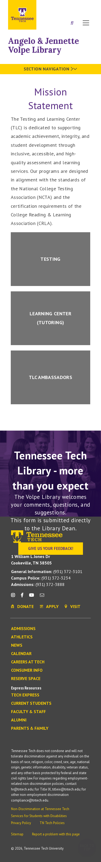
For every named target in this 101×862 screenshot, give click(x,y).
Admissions (23, 628)
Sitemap (17, 834)
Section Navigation (50, 68)
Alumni (18, 720)
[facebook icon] (22, 597)
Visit (86, 6)
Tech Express (25, 695)
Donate (72, 6)
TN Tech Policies (52, 823)
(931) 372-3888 (38, 584)
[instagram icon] (14, 597)
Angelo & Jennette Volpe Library (43, 45)
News (16, 645)
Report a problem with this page (56, 834)
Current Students (31, 703)
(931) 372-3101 (46, 571)
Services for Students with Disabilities (39, 816)
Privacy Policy (21, 823)
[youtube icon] (31, 597)
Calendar (21, 653)
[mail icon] (42, 597)
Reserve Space (25, 678)
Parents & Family (29, 728)
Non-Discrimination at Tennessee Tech (40, 809)
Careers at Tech (27, 662)
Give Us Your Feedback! (50, 548)
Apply (58, 6)
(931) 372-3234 (41, 578)
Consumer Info (27, 670)
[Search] (72, 23)
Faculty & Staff (28, 711)
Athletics (22, 637)
